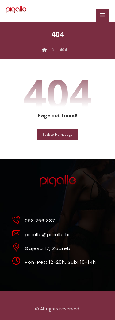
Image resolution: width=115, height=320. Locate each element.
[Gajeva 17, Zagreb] (55, 245)
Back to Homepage (57, 134)
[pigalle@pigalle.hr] (55, 231)
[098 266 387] (55, 218)
